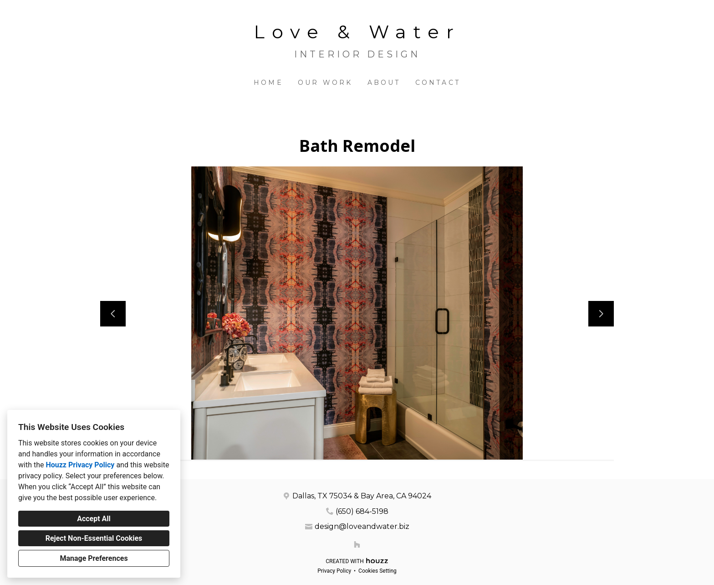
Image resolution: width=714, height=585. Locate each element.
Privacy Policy (334, 571)
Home (268, 82)
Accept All (94, 518)
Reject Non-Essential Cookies (94, 538)
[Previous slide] (113, 313)
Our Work (325, 82)
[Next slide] (601, 313)
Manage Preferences (94, 558)
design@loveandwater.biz (362, 526)
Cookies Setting (377, 571)
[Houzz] (357, 544)
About (384, 82)
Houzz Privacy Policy (80, 465)
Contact (437, 82)
